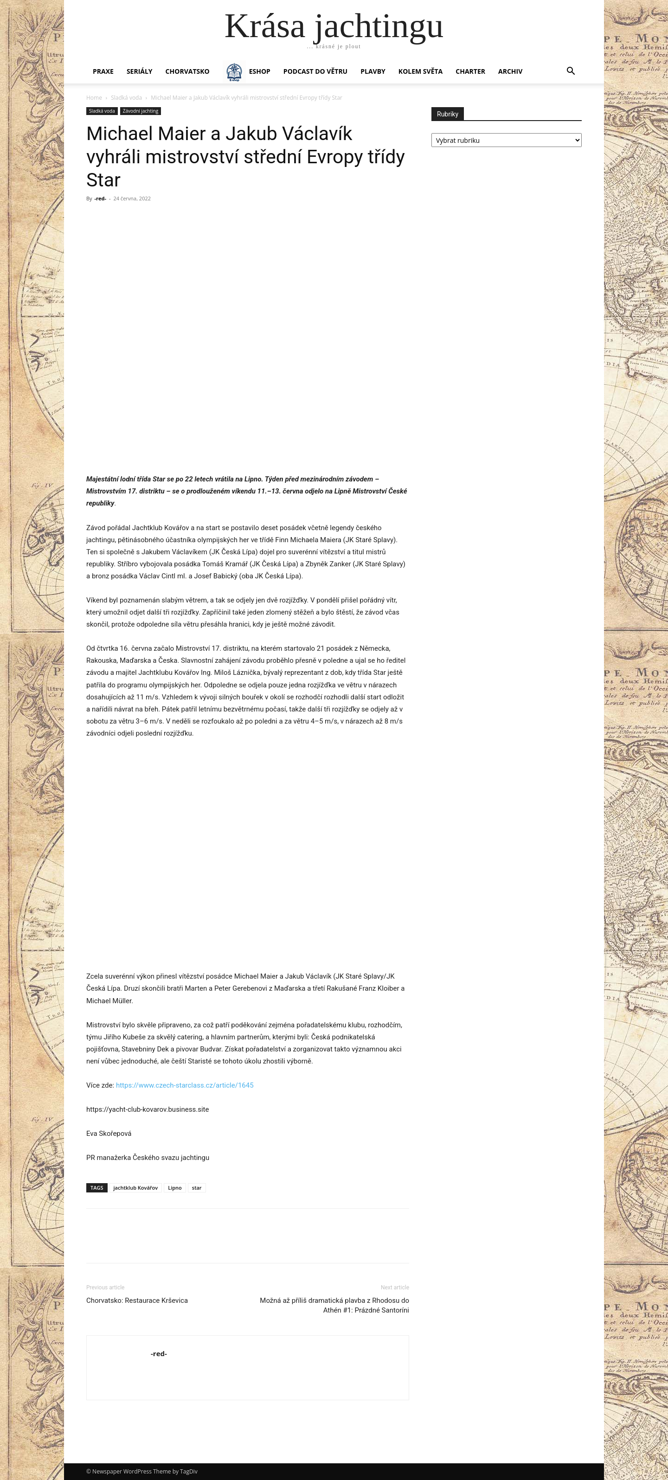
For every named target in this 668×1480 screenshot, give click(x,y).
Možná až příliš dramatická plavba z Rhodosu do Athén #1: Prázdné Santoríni (334, 1305)
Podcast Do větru (315, 71)
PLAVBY (372, 71)
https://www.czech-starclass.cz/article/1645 (185, 1085)
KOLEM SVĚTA (420, 71)
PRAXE (103, 71)
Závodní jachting (140, 111)
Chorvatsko (188, 71)
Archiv (510, 71)
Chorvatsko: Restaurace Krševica (137, 1300)
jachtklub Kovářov (136, 1187)
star (197, 1187)
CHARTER (470, 71)
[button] (570, 72)
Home (94, 98)
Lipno (175, 1187)
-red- (100, 198)
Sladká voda (126, 98)
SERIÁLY (140, 71)
